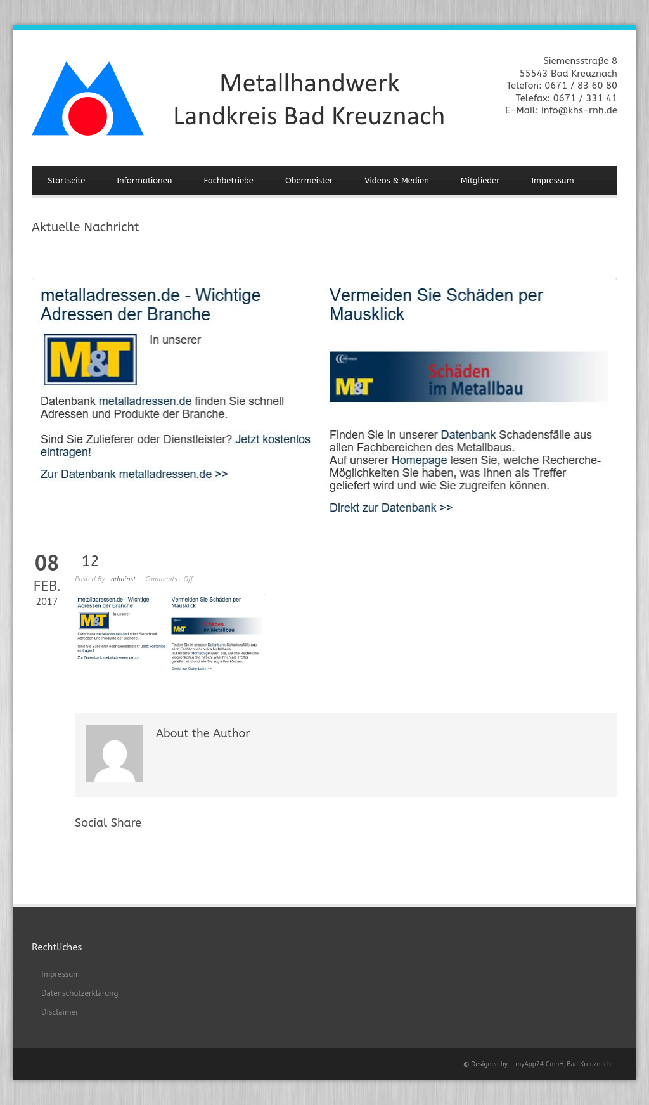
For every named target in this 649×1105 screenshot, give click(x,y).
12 (90, 561)
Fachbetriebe (229, 180)
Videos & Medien (396, 180)
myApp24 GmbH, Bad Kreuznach (563, 1063)
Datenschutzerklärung (79, 993)
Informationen (144, 180)
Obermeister (309, 180)
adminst (123, 578)
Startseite (66, 180)
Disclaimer (60, 1012)
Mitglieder (480, 180)
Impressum (552, 180)
